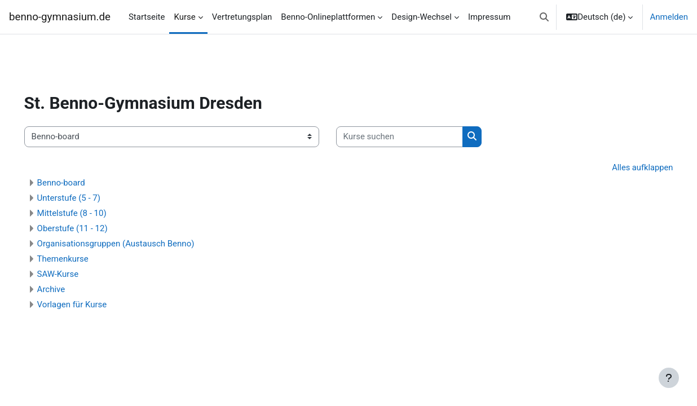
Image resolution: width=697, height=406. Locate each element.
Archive (67, 289)
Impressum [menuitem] (489, 17)
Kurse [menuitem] (184, 17)
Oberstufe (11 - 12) (88, 228)
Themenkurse (78, 259)
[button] (544, 17)
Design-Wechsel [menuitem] (421, 17)
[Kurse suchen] (415, 136)
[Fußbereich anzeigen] (669, 378)
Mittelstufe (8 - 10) (87, 213)
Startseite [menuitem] (147, 17)
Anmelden (669, 17)
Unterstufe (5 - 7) (84, 198)
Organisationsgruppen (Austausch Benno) (131, 244)
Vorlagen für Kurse (88, 304)
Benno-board (77, 183)
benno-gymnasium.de (60, 17)
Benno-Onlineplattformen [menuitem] (328, 17)
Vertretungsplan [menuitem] (242, 17)
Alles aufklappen (625, 167)
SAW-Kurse (74, 274)
